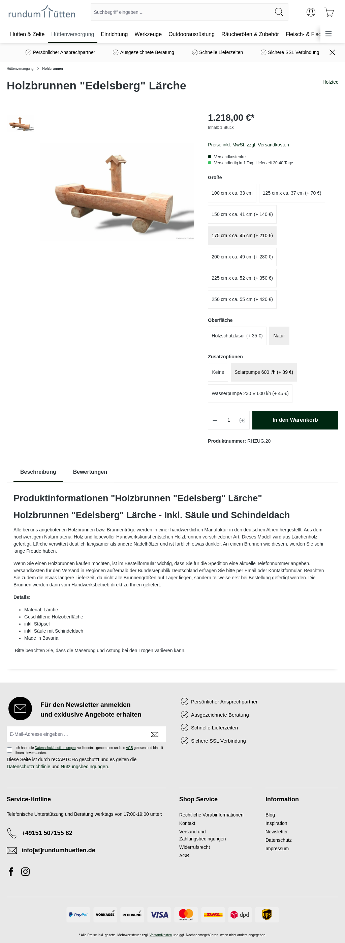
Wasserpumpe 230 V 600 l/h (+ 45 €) (250, 393)
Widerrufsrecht (194, 847)
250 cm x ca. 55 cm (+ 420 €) (242, 299)
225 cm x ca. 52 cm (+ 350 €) (242, 278)
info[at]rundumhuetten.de (58, 850)
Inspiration (276, 823)
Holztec (330, 82)
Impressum (277, 848)
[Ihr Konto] (311, 12)
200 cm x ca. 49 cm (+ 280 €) (242, 256)
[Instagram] (25, 873)
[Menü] (328, 33)
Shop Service (198, 799)
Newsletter (276, 831)
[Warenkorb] (329, 12)
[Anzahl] (229, 420)
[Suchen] (279, 12)
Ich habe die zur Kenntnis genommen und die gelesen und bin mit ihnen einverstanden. (89, 750)
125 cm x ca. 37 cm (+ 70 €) (292, 193)
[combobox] (181, 12)
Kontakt (187, 823)
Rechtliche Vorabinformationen (211, 814)
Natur (279, 335)
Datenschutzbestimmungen (55, 748)
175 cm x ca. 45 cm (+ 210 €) (242, 235)
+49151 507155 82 (47, 833)
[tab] (38, 472)
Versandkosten (161, 935)
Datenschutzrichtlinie (28, 766)
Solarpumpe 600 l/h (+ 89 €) (263, 372)
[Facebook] (13, 873)
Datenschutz (278, 840)
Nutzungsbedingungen (84, 766)
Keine (218, 372)
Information (282, 799)
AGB (129, 748)
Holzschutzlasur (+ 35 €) (237, 335)
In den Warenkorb (295, 420)
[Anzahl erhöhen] (243, 420)
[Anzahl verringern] (215, 420)
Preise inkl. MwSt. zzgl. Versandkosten (248, 144)
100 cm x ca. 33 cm (232, 193)
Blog (270, 814)
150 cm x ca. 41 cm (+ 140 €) (242, 214)
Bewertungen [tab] (90, 472)
